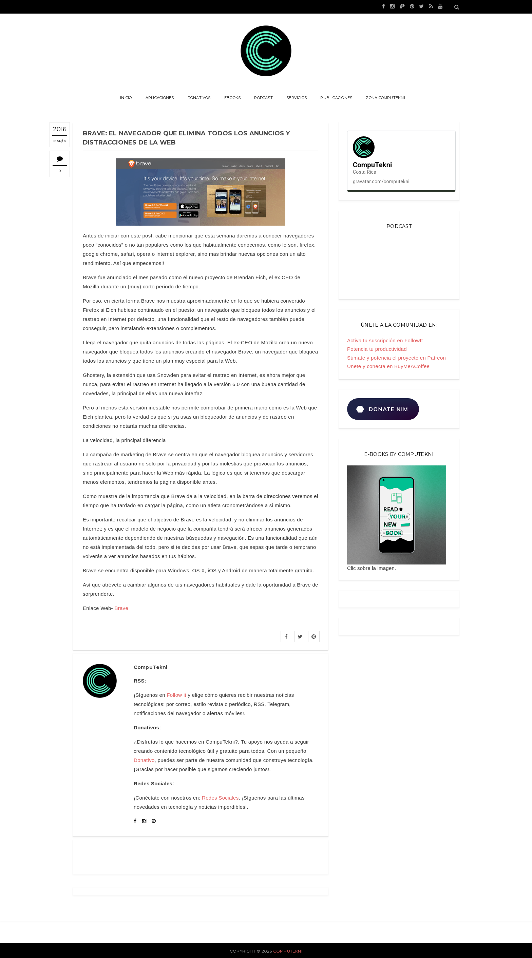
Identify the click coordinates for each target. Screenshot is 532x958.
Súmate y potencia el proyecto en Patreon (396, 358)
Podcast (263, 97)
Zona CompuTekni (385, 97)
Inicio (126, 97)
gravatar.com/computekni (381, 181)
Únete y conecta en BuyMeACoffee (388, 366)
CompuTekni (287, 951)
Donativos (199, 97)
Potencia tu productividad (377, 349)
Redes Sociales (220, 798)
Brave (121, 608)
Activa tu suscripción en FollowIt (385, 340)
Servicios (296, 97)
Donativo (144, 760)
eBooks (232, 97)
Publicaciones (336, 97)
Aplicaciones (160, 97)
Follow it (176, 695)
